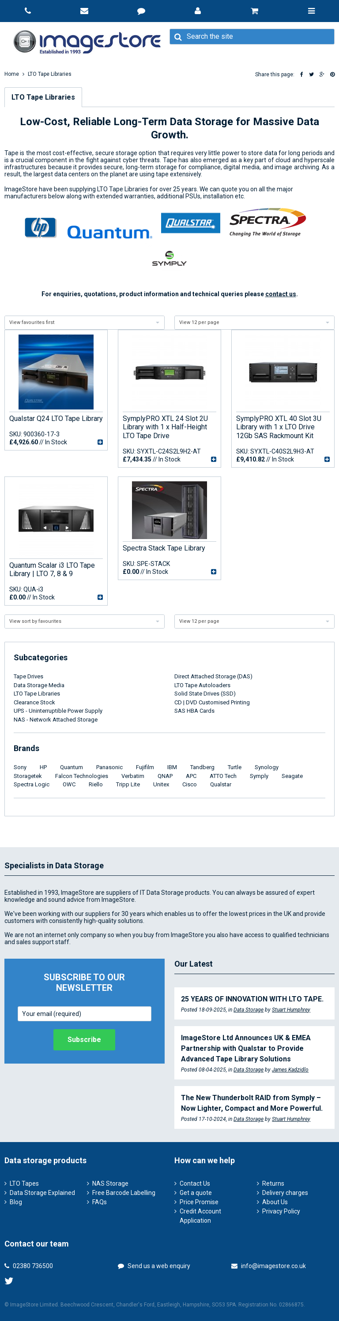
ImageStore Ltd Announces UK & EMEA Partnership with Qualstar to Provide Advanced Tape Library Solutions (246, 1048)
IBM (172, 767)
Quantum (71, 767)
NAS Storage (110, 1183)
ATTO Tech (223, 776)
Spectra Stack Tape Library (164, 548)
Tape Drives (28, 676)
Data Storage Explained (42, 1192)
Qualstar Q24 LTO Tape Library (56, 418)
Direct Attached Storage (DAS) (213, 676)
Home (11, 74)
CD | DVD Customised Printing (212, 702)
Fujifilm (145, 767)
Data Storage (249, 1010)
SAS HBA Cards (194, 710)
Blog (16, 1202)
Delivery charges (285, 1192)
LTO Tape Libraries (50, 74)
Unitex (161, 784)
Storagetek (28, 776)
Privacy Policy (281, 1211)
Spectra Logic (31, 784)
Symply (259, 776)
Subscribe (84, 1039)
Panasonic (109, 767)
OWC (69, 784)
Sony (20, 767)
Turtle (234, 767)
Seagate (292, 776)
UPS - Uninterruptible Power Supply (58, 710)
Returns (273, 1183)
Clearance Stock (34, 702)
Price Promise (199, 1202)
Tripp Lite (128, 784)
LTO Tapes (24, 1183)
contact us (280, 294)
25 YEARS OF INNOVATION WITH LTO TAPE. (252, 999)
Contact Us (195, 1183)
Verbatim (132, 776)
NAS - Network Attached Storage (56, 719)
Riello (96, 784)
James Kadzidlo (290, 1070)
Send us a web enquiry (154, 1265)
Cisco (189, 784)
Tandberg (202, 767)
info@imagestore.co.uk (268, 1265)
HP (43, 767)
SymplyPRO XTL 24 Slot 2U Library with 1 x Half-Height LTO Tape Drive (165, 426)
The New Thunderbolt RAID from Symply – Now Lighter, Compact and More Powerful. (252, 1103)
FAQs (99, 1202)
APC (191, 776)
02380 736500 (28, 1265)
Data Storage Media (39, 685)
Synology (267, 767)
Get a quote (196, 1192)
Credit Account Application (200, 1216)
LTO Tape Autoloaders (202, 685)
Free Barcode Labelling (123, 1192)
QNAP (165, 776)
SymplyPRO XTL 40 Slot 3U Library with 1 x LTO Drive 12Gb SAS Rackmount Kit (278, 426)
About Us (275, 1202)
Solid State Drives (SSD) (205, 693)
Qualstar (220, 784)
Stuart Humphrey (291, 1010)
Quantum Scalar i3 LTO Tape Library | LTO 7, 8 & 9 (52, 569)
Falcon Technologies (81, 776)
